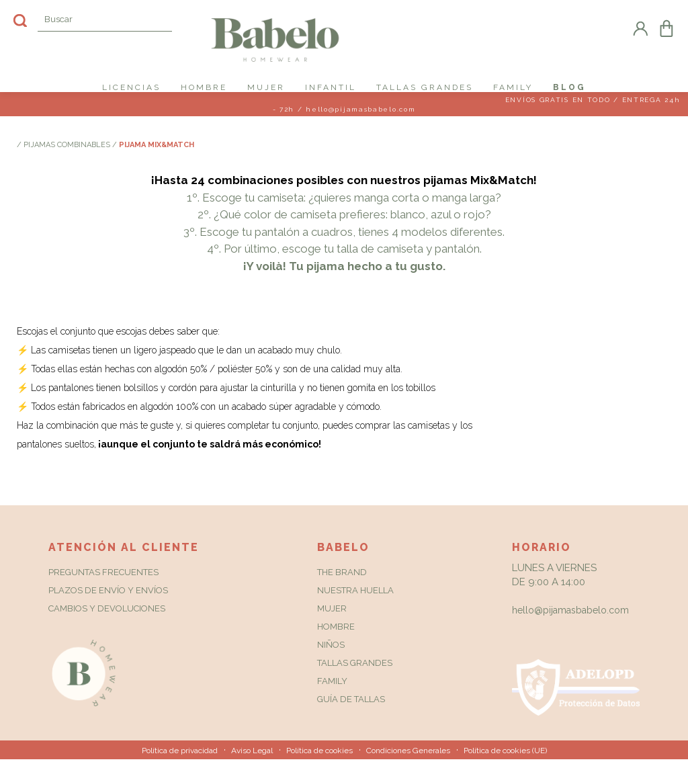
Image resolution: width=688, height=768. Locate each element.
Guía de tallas (351, 708)
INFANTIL (330, 87)
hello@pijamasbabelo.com (570, 618)
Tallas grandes (354, 672)
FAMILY (513, 87)
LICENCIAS (131, 87)
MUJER (266, 87)
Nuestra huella (355, 599)
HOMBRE (204, 87)
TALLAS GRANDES (424, 87)
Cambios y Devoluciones (106, 617)
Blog (569, 87)
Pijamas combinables (68, 153)
